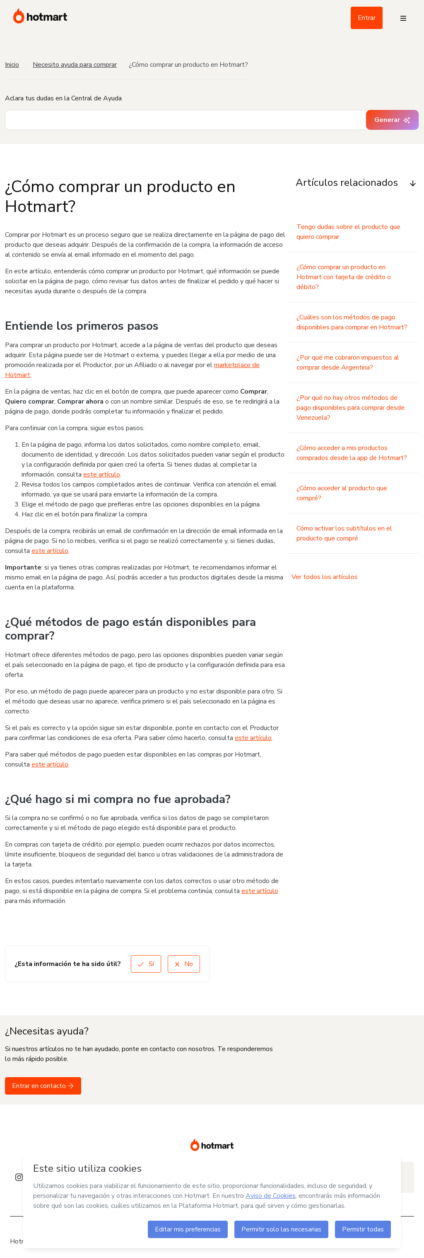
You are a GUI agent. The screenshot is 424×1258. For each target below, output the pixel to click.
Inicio (12, 64)
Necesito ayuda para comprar (75, 64)
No (184, 963)
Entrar (367, 17)
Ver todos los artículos (325, 577)
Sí (146, 963)
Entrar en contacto (43, 1085)
